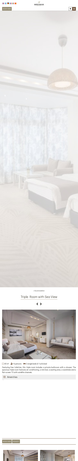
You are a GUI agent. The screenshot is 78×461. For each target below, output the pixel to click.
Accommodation (40, 291)
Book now (7, 9)
